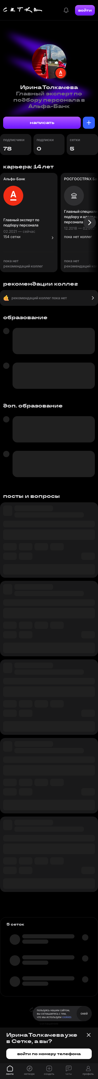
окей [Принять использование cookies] (84, 1013)
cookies (66, 1017)
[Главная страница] (22, 10)
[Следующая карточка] (89, 222)
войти (85, 10)
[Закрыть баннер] (88, 1035)
